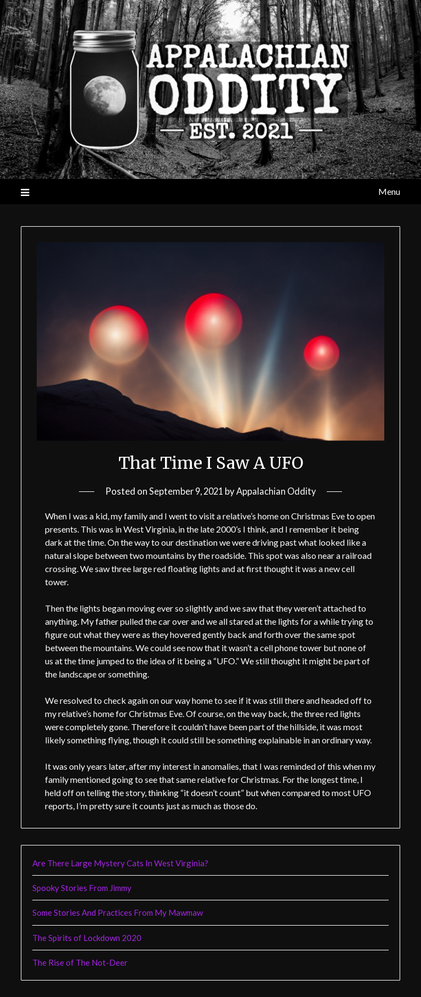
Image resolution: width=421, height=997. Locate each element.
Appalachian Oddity (277, 491)
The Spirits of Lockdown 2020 (86, 938)
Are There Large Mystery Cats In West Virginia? (120, 863)
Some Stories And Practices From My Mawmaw (117, 912)
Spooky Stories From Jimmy (82, 888)
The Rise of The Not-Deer (80, 962)
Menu (389, 191)
